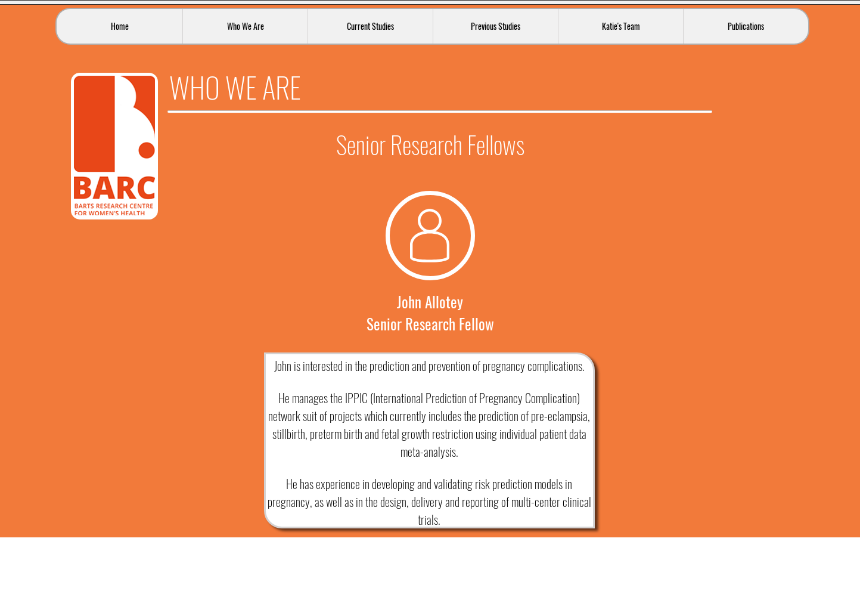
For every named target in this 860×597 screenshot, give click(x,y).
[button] (245, 26)
